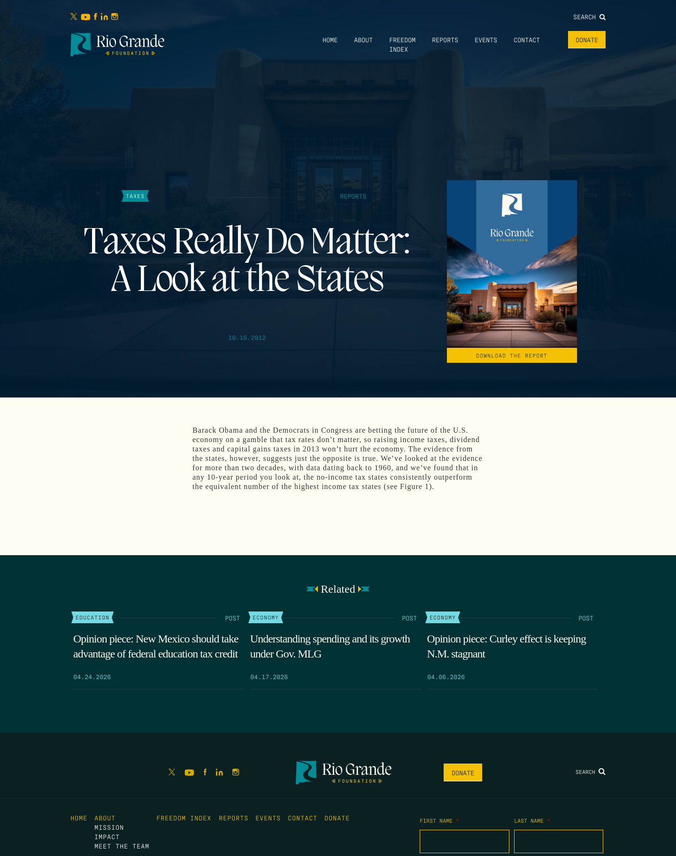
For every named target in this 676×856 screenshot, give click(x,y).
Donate (587, 39)
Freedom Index (183, 817)
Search (589, 16)
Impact (107, 836)
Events (486, 39)
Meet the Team (121, 845)
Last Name (532, 820)
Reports (445, 39)
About (363, 39)
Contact (527, 39)
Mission (109, 827)
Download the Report (511, 355)
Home (330, 39)
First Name (439, 820)
